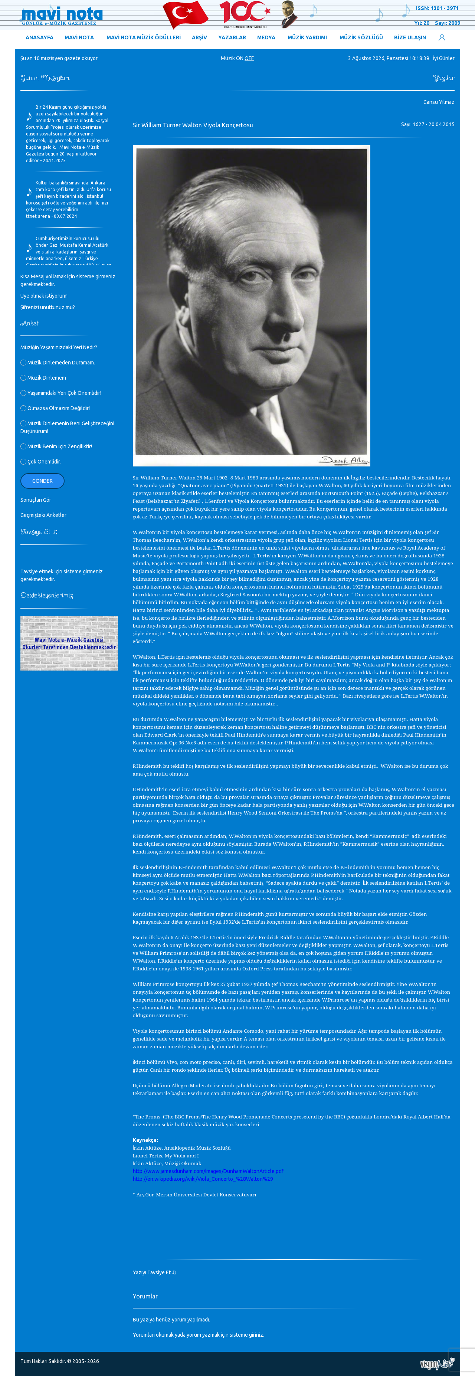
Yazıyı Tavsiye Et (155, 1272)
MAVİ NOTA (79, 37)
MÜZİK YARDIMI (307, 37)
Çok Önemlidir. (40, 462)
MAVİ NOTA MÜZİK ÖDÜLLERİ (144, 37)
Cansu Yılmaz (439, 102)
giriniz (256, 1335)
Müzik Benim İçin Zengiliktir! (56, 446)
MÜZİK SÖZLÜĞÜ (361, 37)
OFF (249, 58)
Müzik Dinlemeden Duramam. (57, 363)
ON (239, 58)
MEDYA (266, 37)
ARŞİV (199, 37)
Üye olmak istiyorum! (44, 296)
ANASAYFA (39, 37)
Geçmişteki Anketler (43, 515)
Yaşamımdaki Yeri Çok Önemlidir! (60, 393)
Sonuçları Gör (35, 500)
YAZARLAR (232, 37)
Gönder (42, 481)
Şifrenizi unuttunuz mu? (47, 307)
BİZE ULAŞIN (410, 37)
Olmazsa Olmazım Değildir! (55, 408)
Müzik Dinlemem (43, 378)
